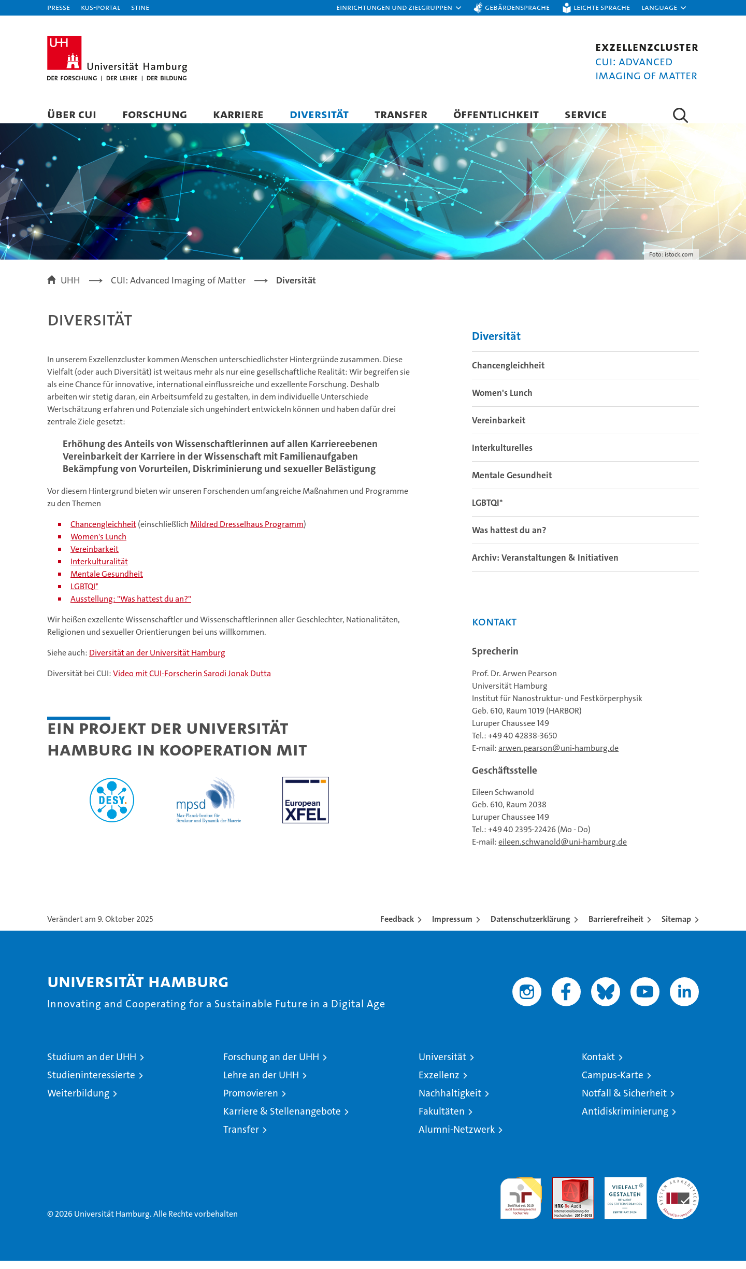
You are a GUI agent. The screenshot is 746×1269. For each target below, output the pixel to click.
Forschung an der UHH (271, 1065)
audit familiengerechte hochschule (521, 1202)
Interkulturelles (502, 456)
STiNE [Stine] (140, 7)
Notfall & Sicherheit (624, 1101)
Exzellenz (439, 1083)
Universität (442, 1065)
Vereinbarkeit (94, 557)
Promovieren (250, 1101)
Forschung (154, 113)
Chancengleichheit (103, 532)
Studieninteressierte (91, 1083)
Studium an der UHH (91, 1065)
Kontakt (598, 1065)
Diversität (319, 113)
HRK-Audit (623, 1191)
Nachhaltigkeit (450, 1101)
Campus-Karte (612, 1083)
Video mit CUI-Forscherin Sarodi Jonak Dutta (192, 681)
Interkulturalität (99, 569)
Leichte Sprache (601, 7)
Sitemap (676, 927)
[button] (399, 8)
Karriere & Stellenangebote (282, 1119)
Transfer (401, 113)
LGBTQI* (84, 594)
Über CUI (71, 113)
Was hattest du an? (509, 538)
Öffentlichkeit (496, 113)
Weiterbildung (78, 1101)
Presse (58, 7)
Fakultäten (442, 1119)
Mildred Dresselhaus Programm (247, 532)
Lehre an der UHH (261, 1083)
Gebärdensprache (517, 7)
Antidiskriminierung (625, 1119)
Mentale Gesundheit (106, 582)
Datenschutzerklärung (530, 927)
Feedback (397, 927)
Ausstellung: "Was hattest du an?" (130, 607)
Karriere (238, 113)
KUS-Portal (100, 7)
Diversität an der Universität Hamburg (157, 660)
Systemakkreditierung (678, 1191)
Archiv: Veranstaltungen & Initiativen (545, 566)
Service (586, 113)
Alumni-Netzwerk (457, 1137)
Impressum (452, 927)
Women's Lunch (98, 544)
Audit (562, 1191)
